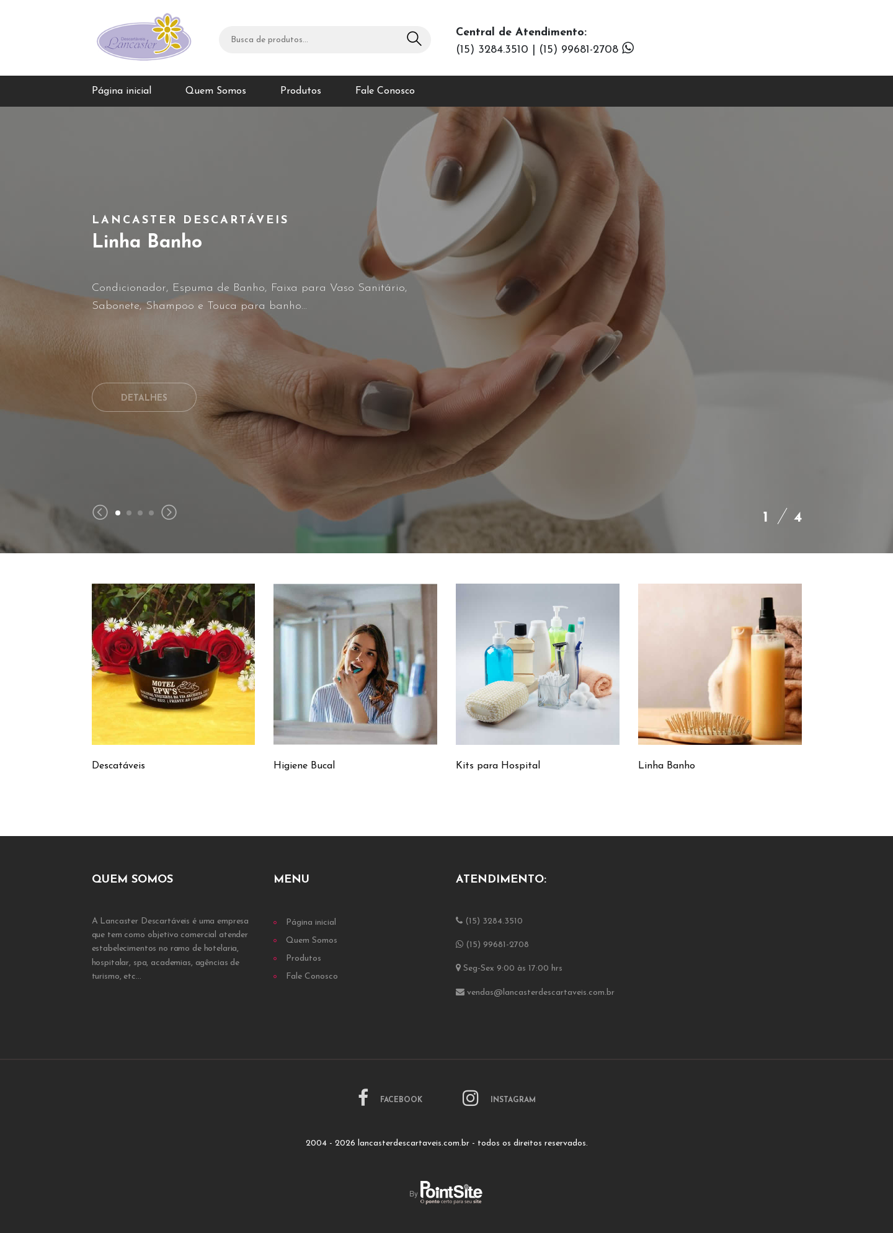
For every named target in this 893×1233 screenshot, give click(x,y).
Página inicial (121, 91)
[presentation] (100, 514)
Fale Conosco (385, 91)
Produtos (300, 91)
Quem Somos (215, 91)
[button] (117, 512)
